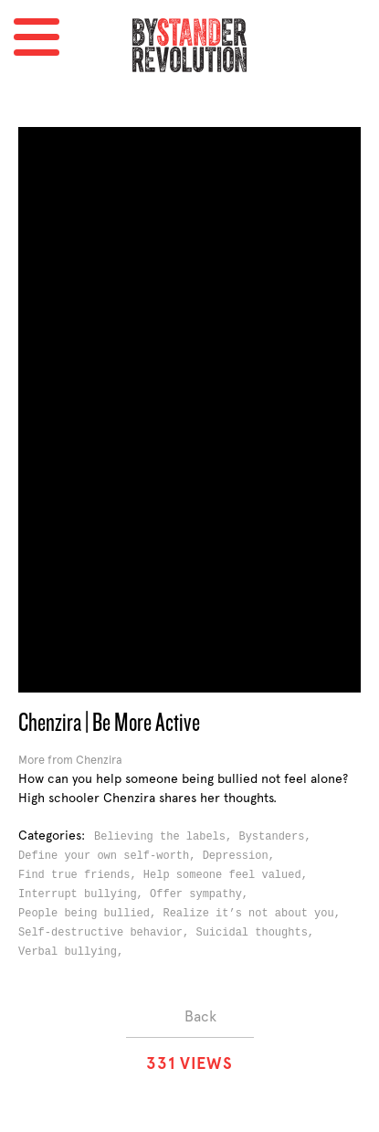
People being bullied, (90, 913)
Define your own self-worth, (110, 856)
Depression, (242, 856)
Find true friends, (80, 875)
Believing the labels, (166, 836)
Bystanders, (277, 836)
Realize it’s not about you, (255, 913)
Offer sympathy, (202, 894)
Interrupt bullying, (84, 894)
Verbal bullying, (74, 952)
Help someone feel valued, (228, 875)
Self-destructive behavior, (106, 932)
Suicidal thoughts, (258, 932)
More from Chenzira (70, 760)
